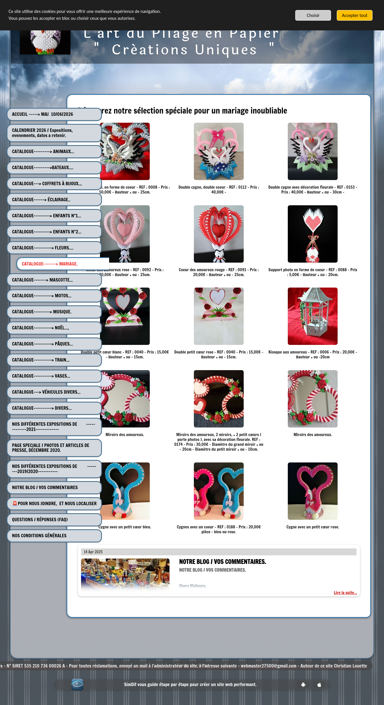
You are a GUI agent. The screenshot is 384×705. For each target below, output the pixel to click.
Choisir (313, 15)
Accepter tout (354, 15)
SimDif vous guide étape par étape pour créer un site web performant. (190, 689)
